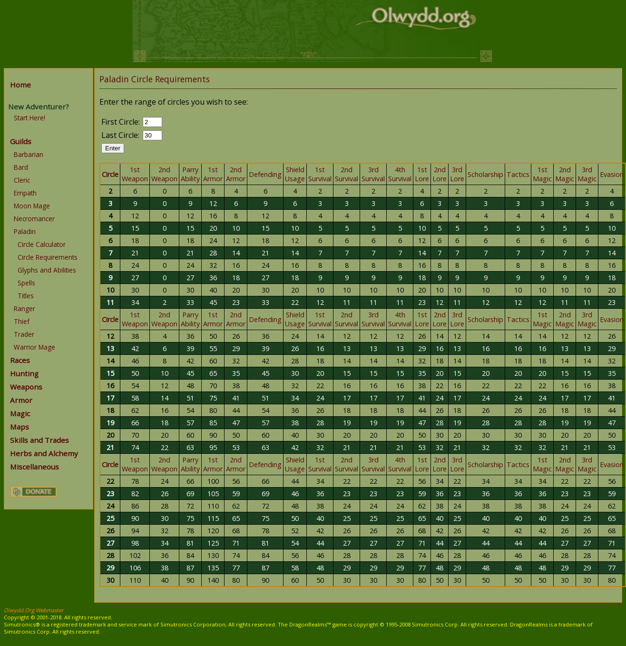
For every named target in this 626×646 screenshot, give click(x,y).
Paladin (25, 231)
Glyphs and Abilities (47, 269)
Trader (24, 334)
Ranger (24, 308)
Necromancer (34, 218)
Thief (21, 321)
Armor (21, 400)
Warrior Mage (34, 347)
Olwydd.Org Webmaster (34, 610)
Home (20, 84)
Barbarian (28, 154)
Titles (26, 295)
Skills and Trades (39, 440)
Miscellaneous (34, 466)
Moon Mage (32, 205)
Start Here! (29, 117)
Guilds (20, 141)
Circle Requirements (48, 257)
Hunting (24, 373)
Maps (19, 426)
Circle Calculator (42, 244)
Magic (20, 413)
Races (20, 360)
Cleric (22, 180)
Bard (21, 167)
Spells (26, 282)
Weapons (26, 387)
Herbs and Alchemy (44, 453)
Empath (25, 192)
